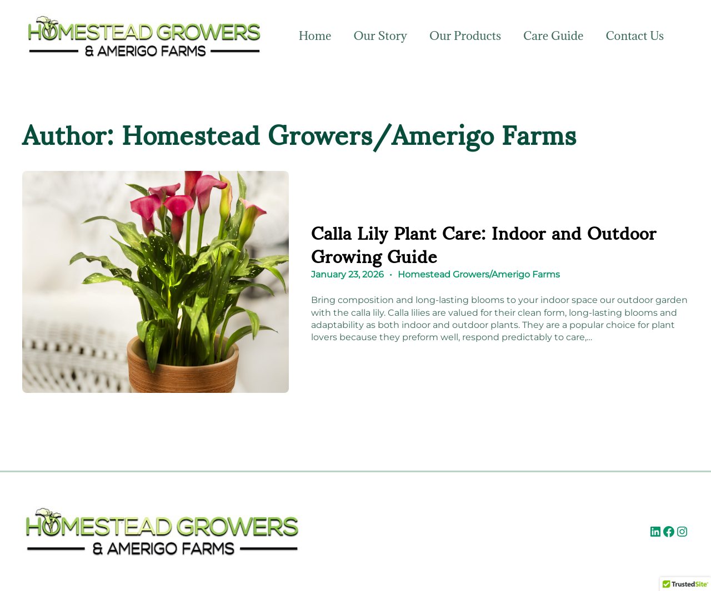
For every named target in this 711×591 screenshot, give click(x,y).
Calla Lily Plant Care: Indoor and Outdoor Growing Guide (484, 243)
